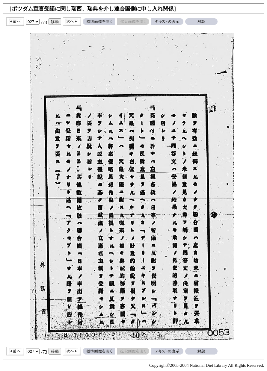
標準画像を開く (99, 21)
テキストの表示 (167, 21)
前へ (15, 21)
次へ (72, 21)
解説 (201, 21)
